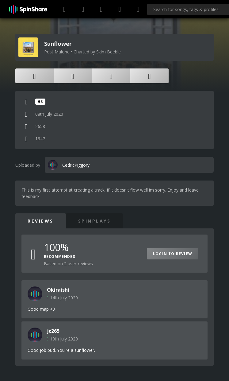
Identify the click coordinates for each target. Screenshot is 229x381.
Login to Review (172, 253)
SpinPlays (94, 221)
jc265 (53, 331)
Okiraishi (58, 289)
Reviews (41, 221)
